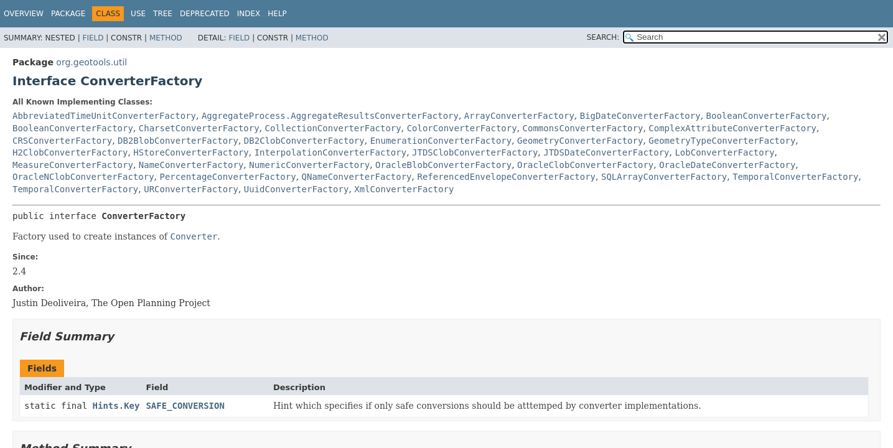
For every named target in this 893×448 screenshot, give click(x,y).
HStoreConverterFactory (190, 152)
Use (138, 13)
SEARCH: (603, 37)
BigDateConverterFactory (640, 116)
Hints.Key (116, 406)
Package (68, 13)
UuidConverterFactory (296, 189)
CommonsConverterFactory (583, 128)
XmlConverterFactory (404, 189)
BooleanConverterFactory (766, 116)
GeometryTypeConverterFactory (721, 141)
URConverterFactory (191, 189)
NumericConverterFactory (309, 165)
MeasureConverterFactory (72, 165)
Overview (24, 13)
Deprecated (205, 13)
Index (249, 13)
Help (277, 13)
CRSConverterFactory (62, 141)
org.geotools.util (91, 62)
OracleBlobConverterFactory (443, 165)
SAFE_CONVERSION (185, 406)
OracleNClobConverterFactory (83, 177)
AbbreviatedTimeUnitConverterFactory (104, 116)
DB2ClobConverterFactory (304, 141)
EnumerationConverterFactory (441, 141)
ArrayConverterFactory (519, 116)
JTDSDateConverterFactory (606, 152)
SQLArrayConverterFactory (664, 177)
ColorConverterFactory (462, 128)
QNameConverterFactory (357, 177)
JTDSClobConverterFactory (475, 152)
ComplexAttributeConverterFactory (732, 128)
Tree (162, 13)
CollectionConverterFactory (333, 128)
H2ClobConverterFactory (70, 152)
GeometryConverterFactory (580, 141)
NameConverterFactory (191, 165)
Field (92, 38)
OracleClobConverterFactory (585, 165)
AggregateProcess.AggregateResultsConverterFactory (330, 116)
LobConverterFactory (724, 152)
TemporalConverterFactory (795, 177)
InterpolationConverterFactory (330, 152)
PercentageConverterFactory (227, 177)
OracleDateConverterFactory (727, 165)
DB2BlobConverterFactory (178, 141)
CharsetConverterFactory (199, 128)
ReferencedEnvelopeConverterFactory (506, 177)
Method (165, 38)
